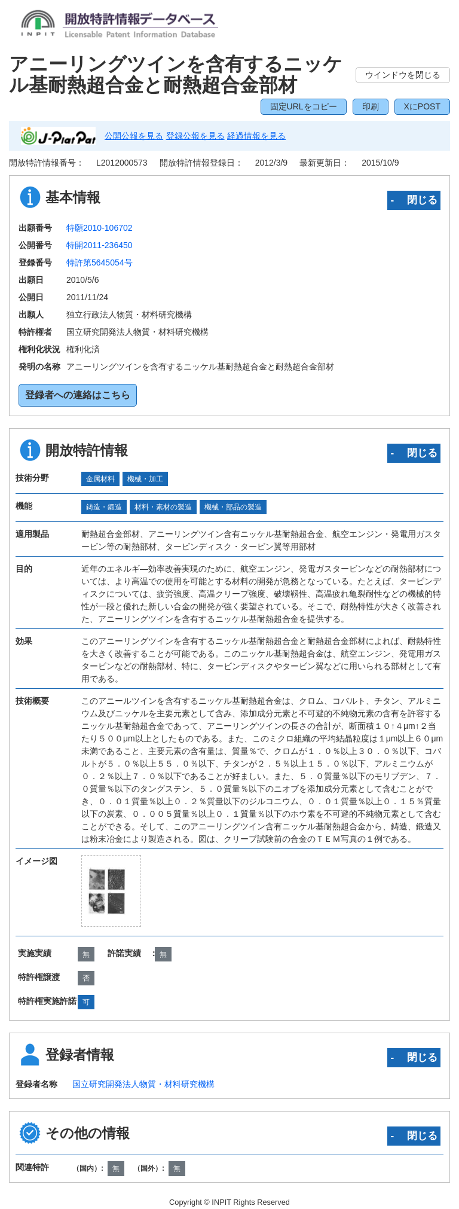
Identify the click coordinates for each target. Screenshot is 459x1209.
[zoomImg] (111, 891)
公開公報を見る (134, 136)
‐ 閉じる (413, 200)
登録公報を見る (195, 136)
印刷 (370, 106)
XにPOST (422, 106)
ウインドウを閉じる (402, 75)
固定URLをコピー (303, 106)
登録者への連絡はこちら (77, 395)
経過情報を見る (256, 136)
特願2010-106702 (99, 228)
